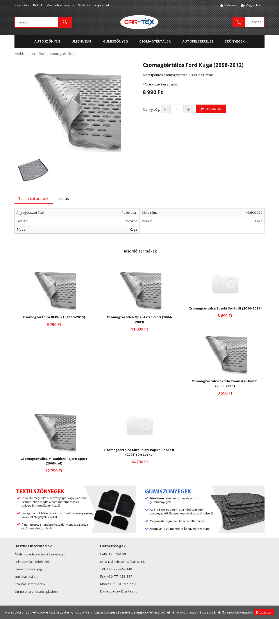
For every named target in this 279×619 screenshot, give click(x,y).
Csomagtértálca (61, 53)
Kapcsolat (101, 5)
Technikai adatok (33, 198)
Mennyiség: (151, 109)
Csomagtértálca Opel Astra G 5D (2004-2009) (139, 319)
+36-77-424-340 (119, 569)
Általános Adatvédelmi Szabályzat (39, 554)
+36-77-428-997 (119, 576)
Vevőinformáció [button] (60, 5)
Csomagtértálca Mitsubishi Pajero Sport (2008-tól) (54, 460)
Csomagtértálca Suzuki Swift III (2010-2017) (225, 308)
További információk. (237, 612)
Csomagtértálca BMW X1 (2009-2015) (54, 317)
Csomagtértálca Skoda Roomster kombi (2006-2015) (225, 383)
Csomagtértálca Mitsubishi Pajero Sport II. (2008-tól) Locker (139, 452)
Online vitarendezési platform (36, 591)
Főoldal (19, 53)
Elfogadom (264, 612)
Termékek (37, 53)
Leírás (63, 198)
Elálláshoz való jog (28, 569)
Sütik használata (26, 576)
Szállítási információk (29, 584)
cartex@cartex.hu (124, 591)
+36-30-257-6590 (123, 584)
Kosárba (210, 109)
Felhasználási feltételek (32, 561)
